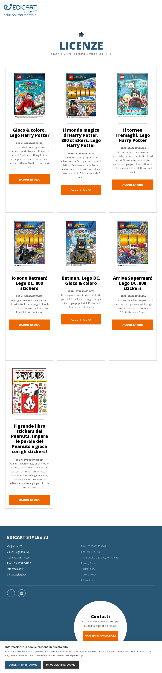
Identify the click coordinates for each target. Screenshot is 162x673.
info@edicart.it (15, 569)
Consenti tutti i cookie (23, 665)
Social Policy (88, 569)
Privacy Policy (89, 563)
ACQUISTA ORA (29, 179)
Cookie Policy (88, 574)
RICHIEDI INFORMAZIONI (100, 635)
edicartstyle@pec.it (17, 574)
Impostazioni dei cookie (60, 665)
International (88, 580)
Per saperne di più (74, 655)
